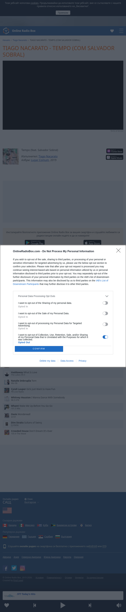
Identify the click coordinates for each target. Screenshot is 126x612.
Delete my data (47, 360)
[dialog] (63, 306)
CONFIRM (39, 349)
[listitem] (63, 296)
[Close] (119, 251)
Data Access (67, 360)
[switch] (105, 303)
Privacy (82, 360)
